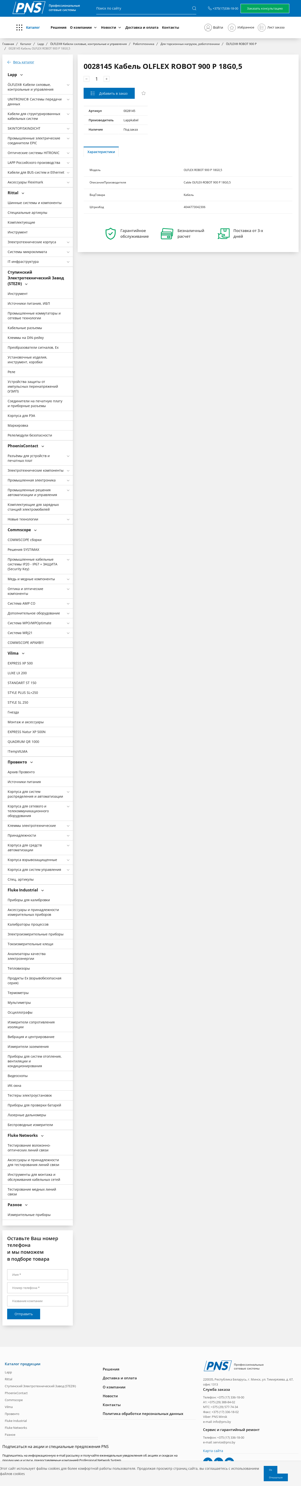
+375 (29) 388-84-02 (221, 1402)
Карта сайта (213, 1450)
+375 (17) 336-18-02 (225, 1412)
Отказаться (276, 1477)
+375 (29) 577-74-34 (224, 1407)
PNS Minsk (219, 1416)
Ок (270, 1469)
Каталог (33, 27)
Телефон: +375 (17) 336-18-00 (223, 1397)
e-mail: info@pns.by (217, 1421)
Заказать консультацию (265, 8)
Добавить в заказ (113, 93)
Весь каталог (23, 62)
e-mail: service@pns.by (219, 1442)
